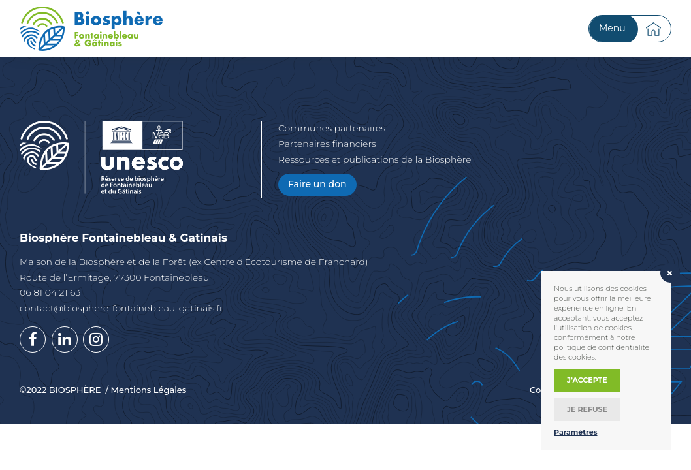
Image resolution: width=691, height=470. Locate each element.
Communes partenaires (331, 128)
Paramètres (576, 432)
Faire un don (317, 184)
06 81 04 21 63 (50, 292)
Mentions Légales (148, 390)
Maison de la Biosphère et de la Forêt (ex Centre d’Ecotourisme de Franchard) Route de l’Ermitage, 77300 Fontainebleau (194, 269)
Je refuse (587, 409)
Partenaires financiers (327, 143)
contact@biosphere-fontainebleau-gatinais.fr (121, 308)
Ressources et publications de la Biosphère (374, 159)
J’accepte (587, 379)
